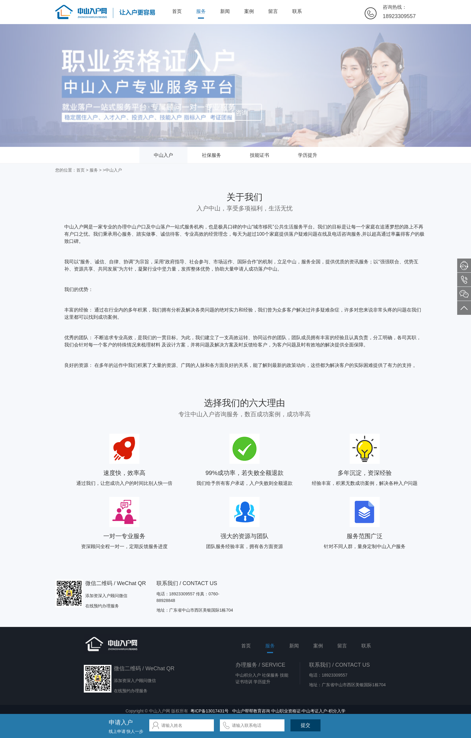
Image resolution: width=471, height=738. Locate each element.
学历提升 (307, 155)
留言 (273, 11)
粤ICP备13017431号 (209, 711)
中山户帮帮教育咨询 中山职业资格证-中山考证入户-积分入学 (288, 711)
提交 (305, 725)
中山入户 (163, 155)
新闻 (225, 11)
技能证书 (259, 155)
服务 (201, 11)
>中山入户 (112, 170)
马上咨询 (235, 112)
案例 (249, 11)
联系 (297, 11)
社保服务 (211, 155)
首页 (177, 11)
